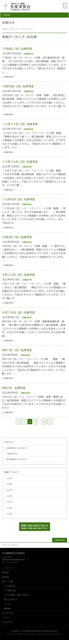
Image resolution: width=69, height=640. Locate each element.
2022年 (9, 496)
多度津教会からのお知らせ (16, 448)
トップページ (7, 568)
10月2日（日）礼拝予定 (17, 237)
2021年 (9, 502)
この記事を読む (7, 77)
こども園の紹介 (10, 586)
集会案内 (5, 577)
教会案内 (5, 572)
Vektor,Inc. (48, 634)
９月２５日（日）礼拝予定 (18, 275)
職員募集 (7, 608)
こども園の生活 (10, 590)
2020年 (9, 508)
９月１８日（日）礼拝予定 (18, 312)
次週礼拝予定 (28, 54)
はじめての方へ (8, 613)
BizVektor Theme (34, 634)
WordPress (21, 634)
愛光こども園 (7, 581)
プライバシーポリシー (10, 545)
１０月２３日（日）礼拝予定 (20, 124)
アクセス (7, 604)
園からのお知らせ (11, 599)
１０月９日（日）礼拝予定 (18, 199)
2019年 (9, 514)
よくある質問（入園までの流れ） (17, 595)
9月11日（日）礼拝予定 (17, 350)
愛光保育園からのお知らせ (16, 459)
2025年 (9, 478)
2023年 (9, 490)
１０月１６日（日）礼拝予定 (20, 162)
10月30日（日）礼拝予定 (18, 86)
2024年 (9, 484)
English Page (7, 622)
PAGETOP (60, 540)
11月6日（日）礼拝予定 (17, 49)
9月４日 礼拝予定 (13, 388)
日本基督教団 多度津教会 (31, 631)
